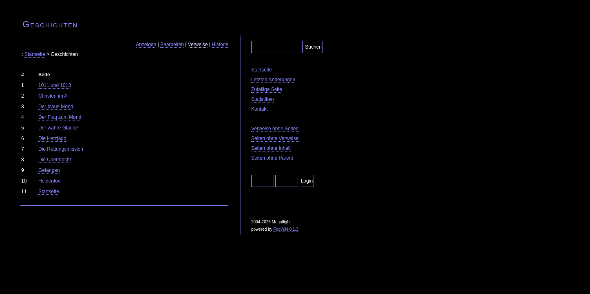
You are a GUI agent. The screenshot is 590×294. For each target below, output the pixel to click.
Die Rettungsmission (60, 149)
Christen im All (54, 96)
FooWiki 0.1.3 (285, 229)
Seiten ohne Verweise (274, 138)
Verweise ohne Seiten (274, 128)
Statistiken (262, 99)
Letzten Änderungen (273, 79)
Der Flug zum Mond (59, 117)
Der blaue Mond (55, 106)
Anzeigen (146, 44)
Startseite (34, 54)
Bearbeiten (172, 44)
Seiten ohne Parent (272, 158)
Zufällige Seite (266, 89)
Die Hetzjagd (52, 138)
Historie (220, 44)
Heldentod (49, 181)
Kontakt (259, 109)
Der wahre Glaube (58, 128)
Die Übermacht (54, 160)
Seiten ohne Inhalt (271, 148)
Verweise (198, 44)
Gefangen (49, 170)
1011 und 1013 (54, 85)
